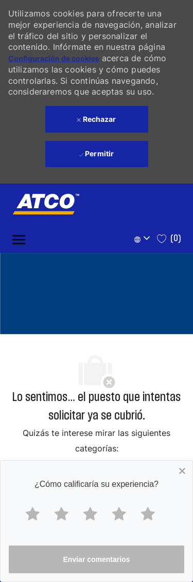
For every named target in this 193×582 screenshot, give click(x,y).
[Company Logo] (40, 204)
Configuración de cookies (53, 58)
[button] (143, 239)
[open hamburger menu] (18, 239)
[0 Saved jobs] (169, 238)
